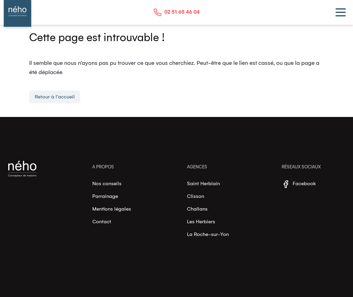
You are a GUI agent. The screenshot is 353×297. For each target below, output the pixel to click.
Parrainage (105, 196)
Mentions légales (111, 209)
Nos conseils (106, 183)
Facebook (299, 184)
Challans (197, 209)
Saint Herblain (203, 183)
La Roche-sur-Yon (208, 234)
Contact (101, 221)
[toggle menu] (341, 12)
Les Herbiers (201, 221)
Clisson (195, 196)
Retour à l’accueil (55, 97)
